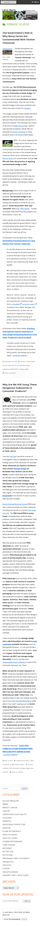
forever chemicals (18, 132)
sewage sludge (23, 369)
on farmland (16, 304)
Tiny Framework (14, 919)
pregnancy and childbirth (16, 858)
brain (5, 804)
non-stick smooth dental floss (19, 701)
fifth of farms (8, 158)
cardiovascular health (14, 814)
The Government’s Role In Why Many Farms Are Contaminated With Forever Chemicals (19, 37)
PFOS (16, 369)
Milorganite (25, 208)
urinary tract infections (16, 875)
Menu (36, 2)
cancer (6, 811)
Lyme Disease (9, 845)
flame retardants (12, 831)
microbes (7, 848)
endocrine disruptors (23, 761)
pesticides (8, 855)
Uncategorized (10, 872)
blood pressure (11, 801)
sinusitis (7, 865)
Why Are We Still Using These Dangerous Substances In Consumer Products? (20, 388)
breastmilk (7, 496)
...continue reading (20, 355)
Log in (24, 919)
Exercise (7, 828)
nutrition (23, 361)
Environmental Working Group (15, 504)
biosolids (32, 361)
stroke (6, 868)
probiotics (8, 862)
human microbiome (12, 841)
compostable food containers (14, 662)
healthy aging (10, 834)
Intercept (13, 456)
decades (27, 108)
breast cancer (10, 807)
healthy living (14, 764)
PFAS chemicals (14, 768)
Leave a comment (10, 373)
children (7, 818)
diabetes (7, 821)
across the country (29, 304)
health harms (18, 126)
